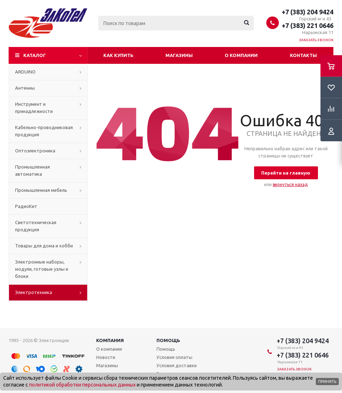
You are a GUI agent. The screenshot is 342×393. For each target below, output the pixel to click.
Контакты (303, 55)
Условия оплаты (174, 357)
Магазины (179, 55)
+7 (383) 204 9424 (307, 12)
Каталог (34, 55)
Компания (110, 340)
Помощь (168, 340)
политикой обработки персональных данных (82, 385)
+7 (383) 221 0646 (307, 25)
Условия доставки (176, 365)
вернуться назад (290, 184)
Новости (105, 357)
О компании (241, 55)
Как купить (118, 55)
